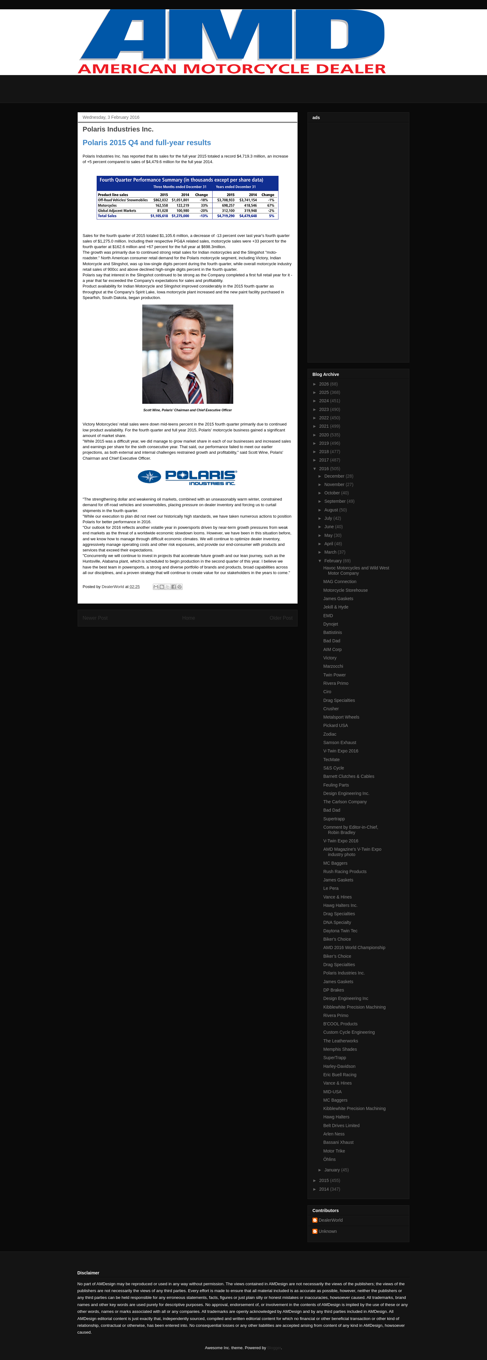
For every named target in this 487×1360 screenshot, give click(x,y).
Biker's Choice (337, 939)
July (328, 518)
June (329, 526)
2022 (324, 417)
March (331, 552)
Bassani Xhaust (338, 1142)
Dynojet (330, 624)
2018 (324, 451)
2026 (324, 383)
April (329, 543)
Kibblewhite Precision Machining (354, 1007)
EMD (328, 615)
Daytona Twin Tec (340, 930)
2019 (324, 443)
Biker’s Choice (337, 956)
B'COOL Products (340, 1023)
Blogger (274, 1347)
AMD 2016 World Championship (354, 947)
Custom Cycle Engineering (349, 1032)
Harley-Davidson (339, 1066)
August (331, 509)
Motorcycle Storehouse (345, 590)
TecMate (331, 759)
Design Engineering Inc (345, 998)
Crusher (331, 708)
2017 (324, 459)
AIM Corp (332, 649)
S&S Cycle (333, 767)
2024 (324, 400)
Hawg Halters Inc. (340, 905)
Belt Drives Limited (341, 1125)
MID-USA (332, 1091)
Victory (330, 657)
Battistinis (332, 632)
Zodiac (329, 734)
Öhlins (329, 1159)
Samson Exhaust (339, 742)
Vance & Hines (337, 896)
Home (188, 618)
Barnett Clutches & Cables (348, 776)
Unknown (328, 1231)
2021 (324, 426)
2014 (324, 1189)
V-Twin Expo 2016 (340, 750)
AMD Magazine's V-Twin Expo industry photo (352, 852)
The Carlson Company (345, 801)
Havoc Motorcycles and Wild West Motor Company (356, 570)
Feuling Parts (336, 785)
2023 (324, 409)
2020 (324, 434)
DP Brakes (333, 990)
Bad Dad (331, 640)
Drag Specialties (339, 700)
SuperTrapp (334, 1057)
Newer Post (95, 618)
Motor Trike (334, 1150)
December (334, 476)
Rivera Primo (335, 683)
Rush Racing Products (344, 871)
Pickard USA (335, 725)
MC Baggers (335, 863)
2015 (324, 1180)
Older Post (281, 618)
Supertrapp (334, 818)
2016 (324, 468)
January (332, 1169)
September (335, 501)
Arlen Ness (333, 1133)
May (329, 535)
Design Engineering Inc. (346, 793)
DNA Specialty (337, 922)
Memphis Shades (340, 1049)
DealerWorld (331, 1220)
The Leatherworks (340, 1040)
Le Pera (331, 888)
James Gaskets (338, 598)
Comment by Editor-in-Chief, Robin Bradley (350, 830)
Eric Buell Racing (340, 1074)
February (333, 560)
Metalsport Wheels (341, 717)
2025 (324, 392)
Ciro (327, 691)
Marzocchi (333, 666)
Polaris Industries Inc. (344, 972)
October (332, 492)
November (334, 484)
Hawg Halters (336, 1116)
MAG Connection (340, 581)
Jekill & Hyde (335, 606)
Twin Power (334, 674)
